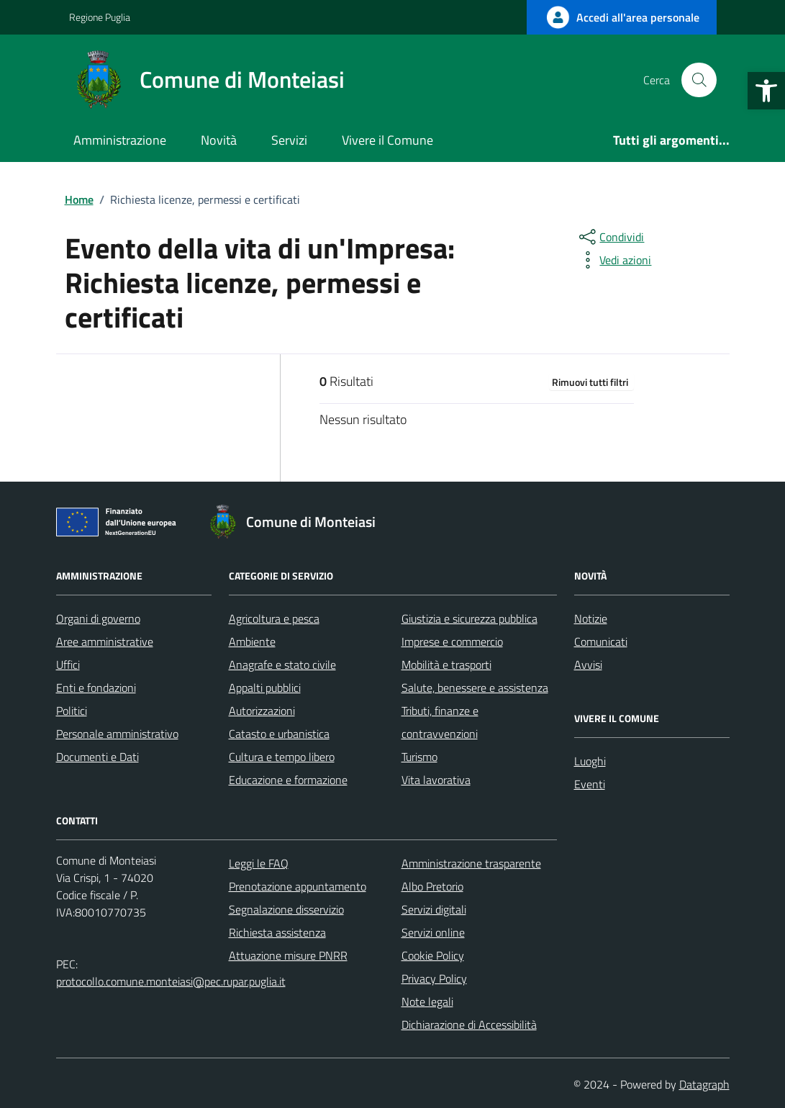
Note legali (427, 1001)
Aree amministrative (104, 641)
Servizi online (433, 932)
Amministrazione (119, 140)
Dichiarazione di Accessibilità (469, 1024)
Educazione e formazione (288, 779)
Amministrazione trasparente (471, 863)
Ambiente (252, 641)
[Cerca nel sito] (698, 80)
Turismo (419, 756)
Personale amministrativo (117, 733)
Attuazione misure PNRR (288, 955)
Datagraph (704, 1084)
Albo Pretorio (432, 886)
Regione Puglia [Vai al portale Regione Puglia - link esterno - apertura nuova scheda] (99, 16)
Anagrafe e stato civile (282, 664)
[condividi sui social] (610, 236)
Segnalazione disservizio (286, 909)
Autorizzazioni (262, 710)
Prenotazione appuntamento (297, 886)
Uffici (68, 664)
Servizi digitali (433, 909)
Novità (219, 140)
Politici (71, 710)
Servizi (289, 140)
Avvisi (588, 664)
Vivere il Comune (387, 140)
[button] (766, 90)
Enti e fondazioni (96, 687)
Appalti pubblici (265, 687)
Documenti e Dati (97, 756)
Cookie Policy (432, 955)
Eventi (589, 784)
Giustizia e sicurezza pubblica (469, 618)
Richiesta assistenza (277, 932)
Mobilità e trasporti (446, 664)
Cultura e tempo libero (282, 756)
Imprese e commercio (452, 641)
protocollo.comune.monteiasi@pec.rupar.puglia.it (171, 981)
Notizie (590, 618)
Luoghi (590, 761)
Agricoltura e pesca (274, 618)
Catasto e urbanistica (279, 733)
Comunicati (600, 641)
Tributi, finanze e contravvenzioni (439, 722)
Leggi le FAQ (259, 863)
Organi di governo (98, 618)
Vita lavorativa (436, 779)
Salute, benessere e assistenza (474, 687)
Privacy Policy (434, 978)
